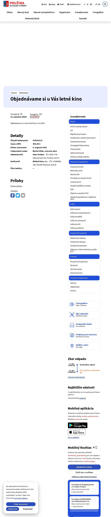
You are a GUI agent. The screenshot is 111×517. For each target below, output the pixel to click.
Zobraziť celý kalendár (76, 316)
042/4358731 (95, 496)
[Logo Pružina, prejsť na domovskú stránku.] (15, 4)
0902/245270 (95, 498)
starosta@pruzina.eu (99, 501)
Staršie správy (75, 452)
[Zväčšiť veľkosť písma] (91, 4)
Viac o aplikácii (73, 376)
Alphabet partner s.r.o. (31, 511)
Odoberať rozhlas (84, 406)
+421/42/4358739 (97, 491)
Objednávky (35, 56)
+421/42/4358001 (97, 493)
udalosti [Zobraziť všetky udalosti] (83, 337)
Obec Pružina (59, 511)
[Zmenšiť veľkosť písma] (84, 4)
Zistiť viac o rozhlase (84, 411)
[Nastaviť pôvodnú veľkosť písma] (87, 4)
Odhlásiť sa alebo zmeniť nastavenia (84, 416)
